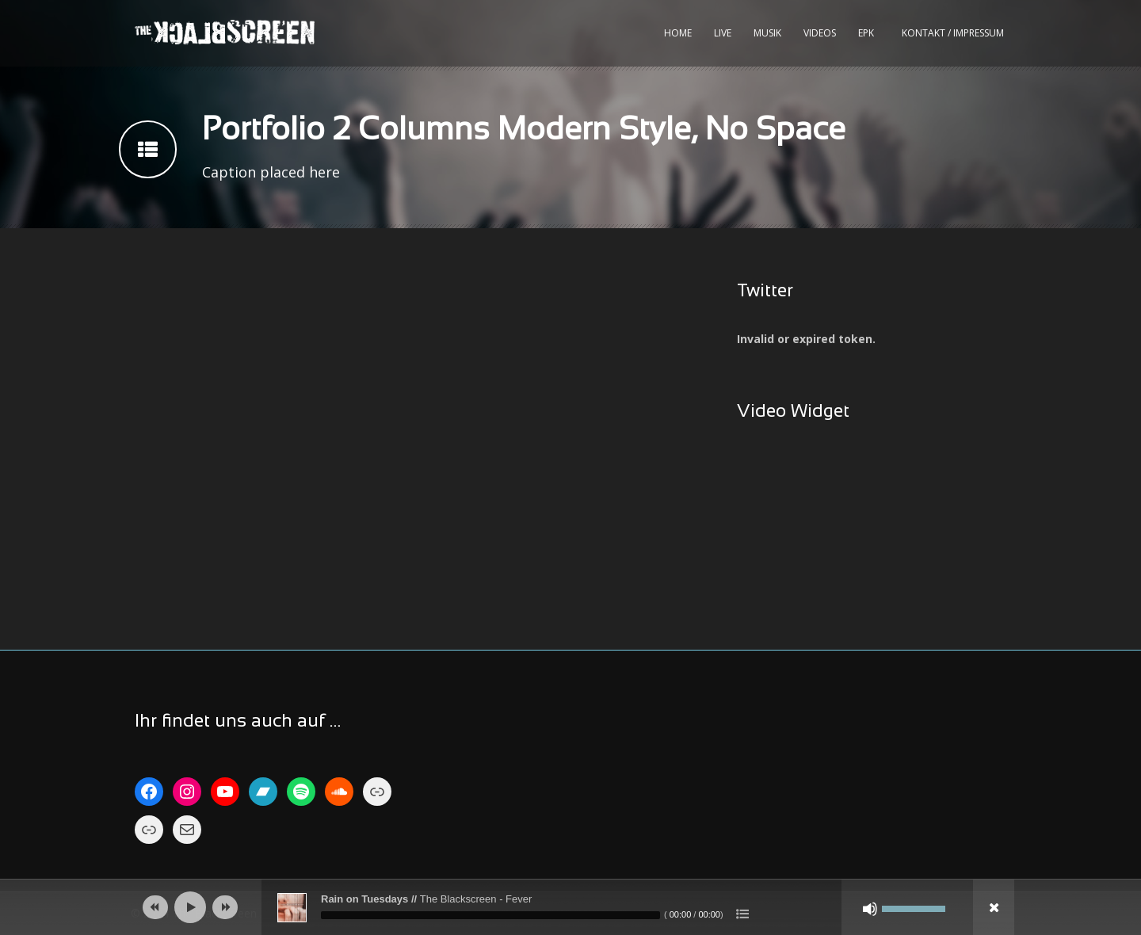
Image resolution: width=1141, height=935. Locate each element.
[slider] (490, 915)
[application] (570, 907)
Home (678, 33)
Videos (819, 33)
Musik (767, 33)
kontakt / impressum (953, 33)
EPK (866, 33)
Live (722, 33)
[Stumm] (870, 909)
